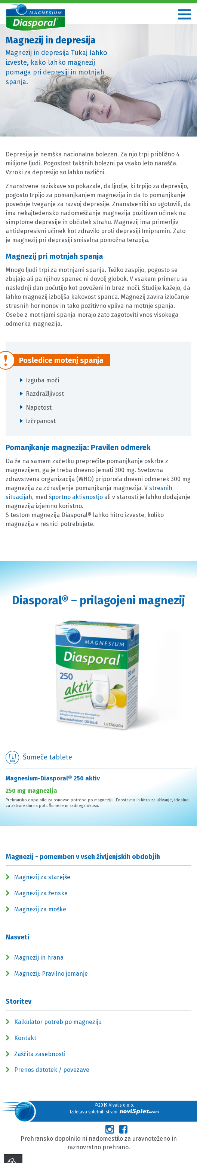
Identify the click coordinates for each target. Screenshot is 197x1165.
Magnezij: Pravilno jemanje (51, 973)
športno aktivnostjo (76, 497)
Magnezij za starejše (42, 877)
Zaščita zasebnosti (39, 1054)
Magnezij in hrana (39, 957)
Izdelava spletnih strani (114, 1111)
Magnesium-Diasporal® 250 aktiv (53, 778)
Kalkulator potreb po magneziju (58, 1021)
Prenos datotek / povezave (51, 1069)
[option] (98, 721)
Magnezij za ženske (41, 893)
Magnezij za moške (40, 909)
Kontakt (25, 1038)
